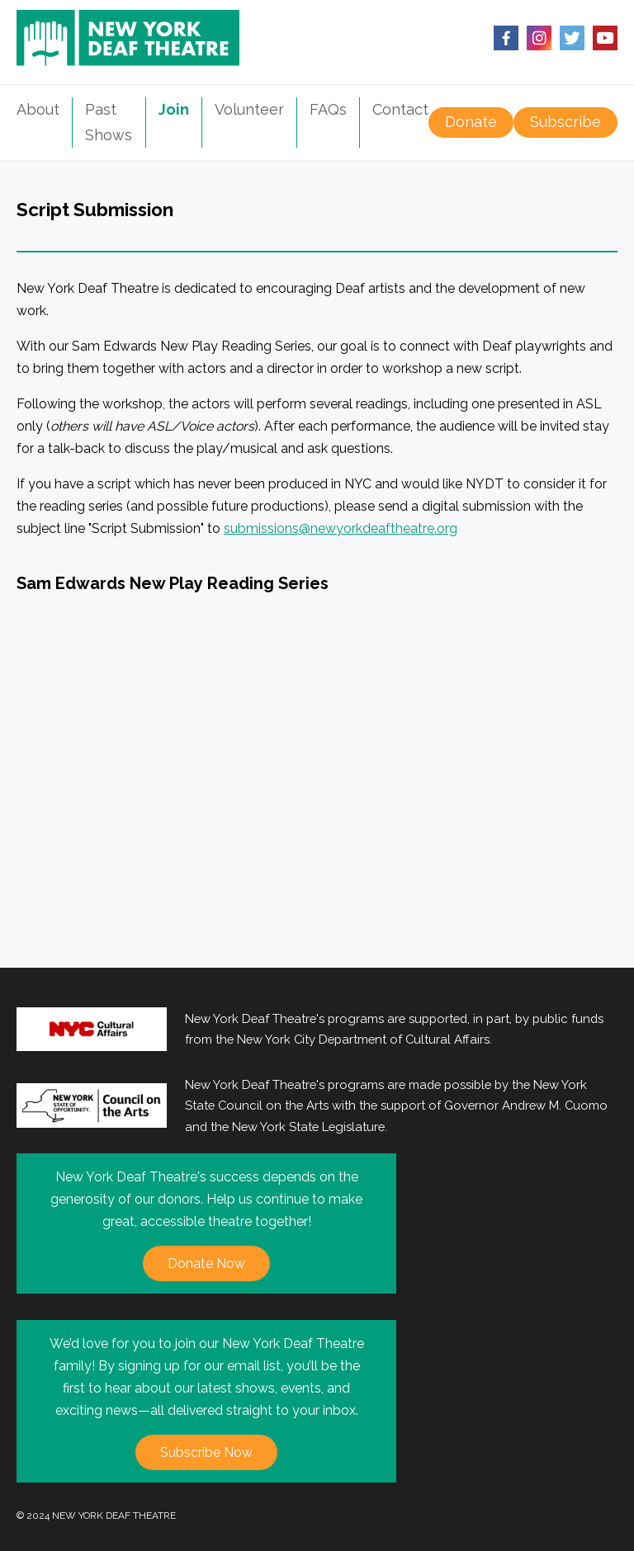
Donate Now (206, 1263)
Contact (400, 109)
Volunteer (249, 109)
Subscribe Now (206, 1452)
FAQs (328, 109)
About (38, 109)
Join (173, 109)
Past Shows (108, 122)
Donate (471, 121)
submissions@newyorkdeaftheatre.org (340, 528)
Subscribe (565, 121)
